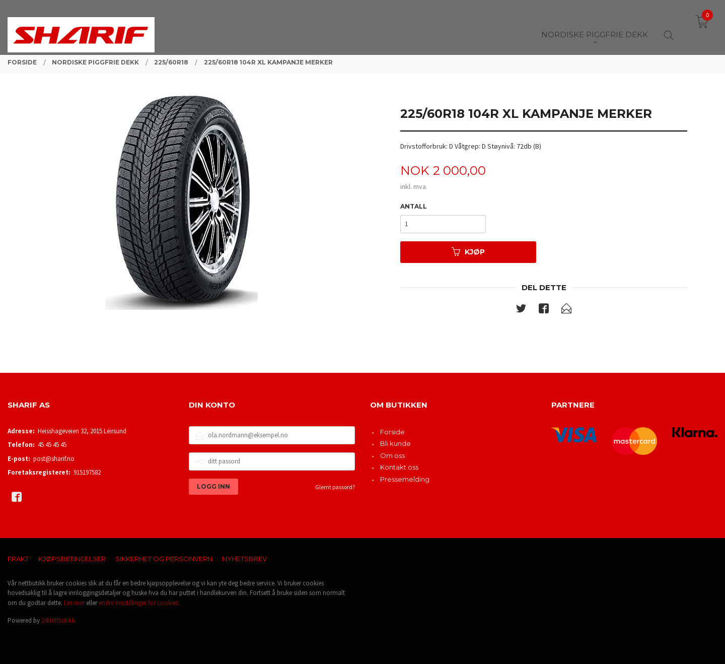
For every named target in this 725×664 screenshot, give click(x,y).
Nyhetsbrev (244, 559)
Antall (413, 206)
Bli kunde (395, 443)
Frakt (18, 559)
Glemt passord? (335, 487)
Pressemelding (404, 479)
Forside (392, 432)
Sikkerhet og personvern (163, 559)
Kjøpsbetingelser (72, 559)
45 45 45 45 (52, 444)
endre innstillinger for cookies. (139, 603)
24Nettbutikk (58, 620)
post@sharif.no (54, 458)
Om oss (392, 455)
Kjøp (468, 251)
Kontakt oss (399, 467)
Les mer (74, 603)
